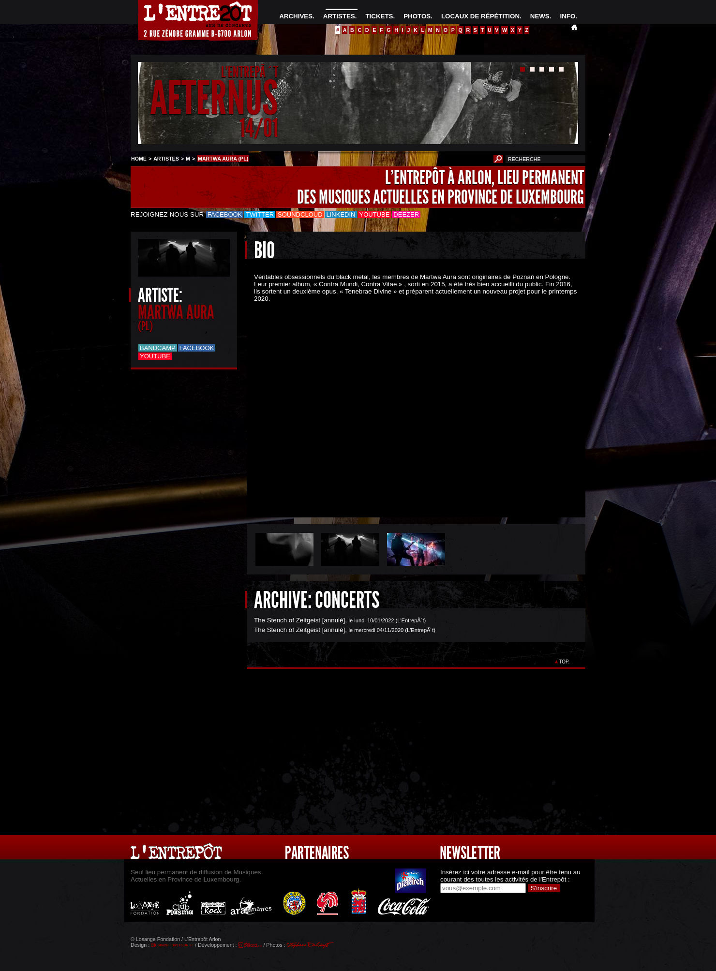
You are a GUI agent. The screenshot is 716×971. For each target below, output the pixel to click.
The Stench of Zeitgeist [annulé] (299, 620)
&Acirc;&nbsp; (409, 402)
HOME (139, 159)
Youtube (374, 214)
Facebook (225, 214)
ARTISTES (339, 16)
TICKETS (379, 16)
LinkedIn (341, 214)
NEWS (540, 16)
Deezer (406, 214)
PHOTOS (417, 16)
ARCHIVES (296, 16)
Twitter (260, 214)
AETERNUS (214, 98)
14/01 (258, 128)
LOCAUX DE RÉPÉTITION (480, 16)
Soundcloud (300, 214)
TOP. (564, 661)
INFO (567, 16)
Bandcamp (158, 348)
